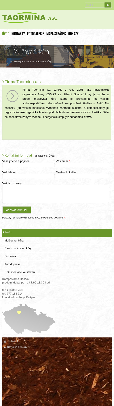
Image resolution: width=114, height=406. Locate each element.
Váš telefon (9, 172)
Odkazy (73, 34)
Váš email (63, 161)
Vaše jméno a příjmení (16, 161)
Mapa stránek (56, 34)
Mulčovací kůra (13, 240)
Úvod (5, 34)
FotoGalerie (35, 34)
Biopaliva (10, 256)
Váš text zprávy (11, 183)
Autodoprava (12, 264)
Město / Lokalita (66, 172)
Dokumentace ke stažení (20, 272)
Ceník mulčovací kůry (17, 248)
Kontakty (18, 34)
